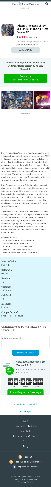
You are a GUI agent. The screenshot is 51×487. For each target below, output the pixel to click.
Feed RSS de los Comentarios (28, 462)
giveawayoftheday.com (31, 477)
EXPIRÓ (25, 50)
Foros (25, 441)
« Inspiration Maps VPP (25, 404)
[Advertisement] (25, 16)
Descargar (25, 78)
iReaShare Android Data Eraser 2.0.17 (30, 363)
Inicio (25, 421)
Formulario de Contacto (25, 436)
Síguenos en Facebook (28, 467)
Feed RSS (28, 457)
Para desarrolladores (26, 426)
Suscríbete (25, 431)
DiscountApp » (26, 411)
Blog (25, 446)
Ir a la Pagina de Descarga (25, 392)
